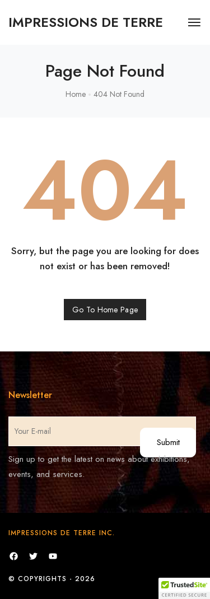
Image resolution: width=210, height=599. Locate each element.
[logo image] (85, 22)
